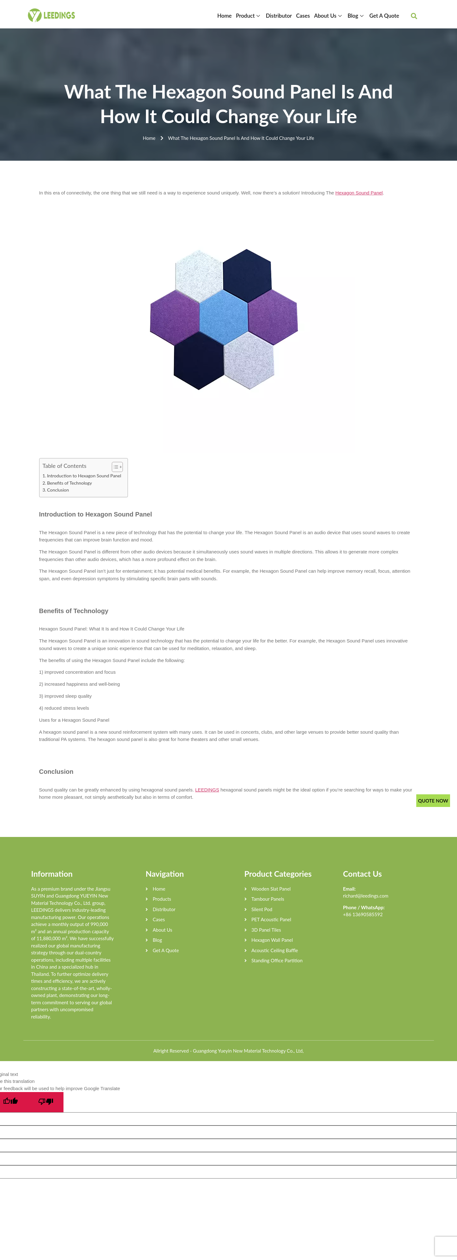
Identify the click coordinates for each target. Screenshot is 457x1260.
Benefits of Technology (69, 483)
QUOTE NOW (433, 800)
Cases (304, 15)
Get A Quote (384, 15)
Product (251, 15)
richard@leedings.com (365, 896)
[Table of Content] (117, 467)
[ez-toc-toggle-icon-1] (114, 467)
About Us (330, 15)
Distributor (280, 15)
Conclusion (58, 490)
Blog (357, 15)
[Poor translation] (45, 1102)
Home (227, 15)
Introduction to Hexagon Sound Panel (84, 475)
